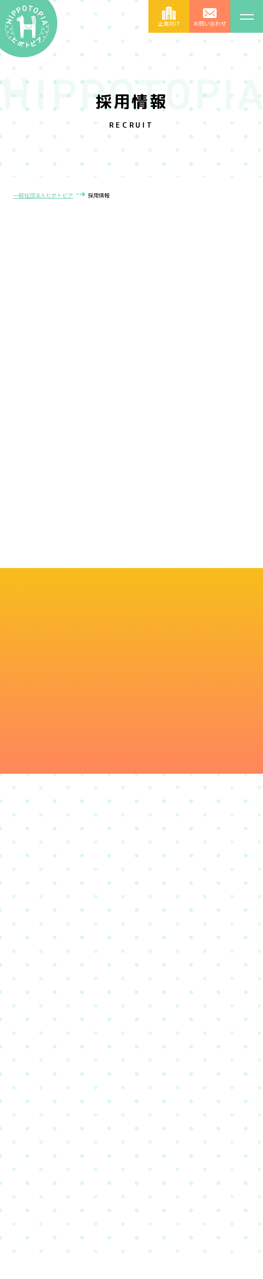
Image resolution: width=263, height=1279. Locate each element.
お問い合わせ (210, 23)
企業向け (169, 23)
